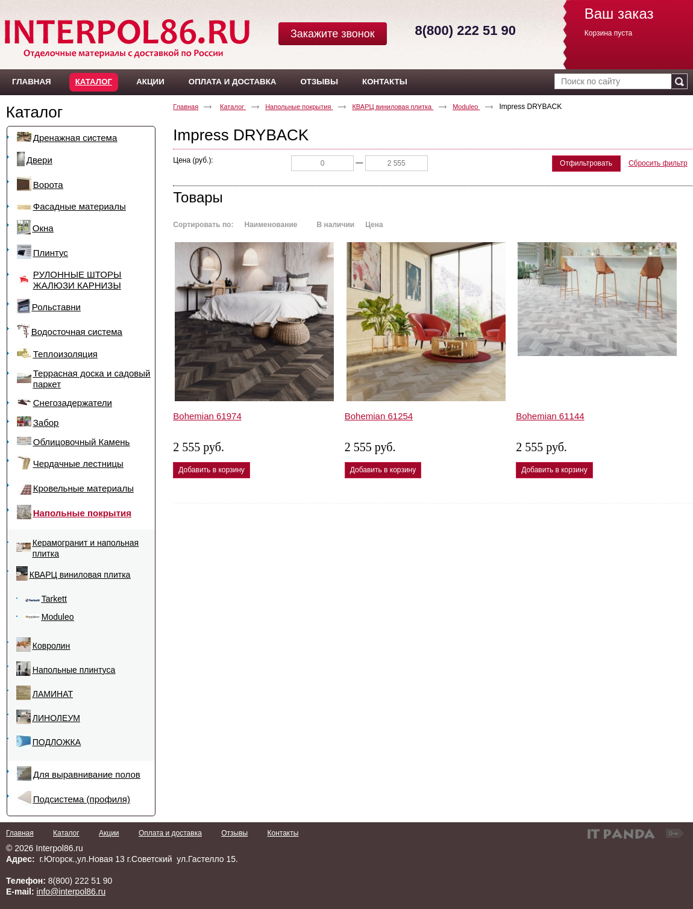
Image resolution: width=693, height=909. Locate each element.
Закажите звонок (332, 34)
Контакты (282, 833)
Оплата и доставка (170, 833)
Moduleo (466, 106)
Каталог (93, 81)
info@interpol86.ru (71, 891)
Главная (185, 106)
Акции (109, 833)
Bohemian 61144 (550, 416)
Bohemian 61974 (207, 416)
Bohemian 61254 (379, 416)
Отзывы (234, 833)
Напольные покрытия (299, 106)
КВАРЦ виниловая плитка (392, 106)
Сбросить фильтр (658, 163)
